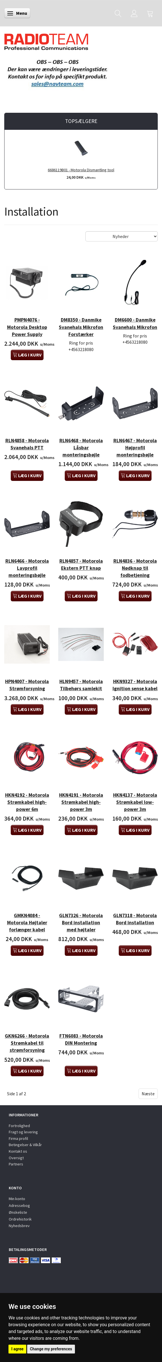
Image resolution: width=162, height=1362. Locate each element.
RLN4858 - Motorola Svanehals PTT (27, 444)
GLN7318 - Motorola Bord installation (135, 919)
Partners (16, 1164)
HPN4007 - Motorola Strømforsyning (27, 685)
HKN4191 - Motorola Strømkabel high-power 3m (81, 802)
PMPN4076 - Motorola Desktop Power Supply (27, 327)
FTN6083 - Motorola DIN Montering (81, 1039)
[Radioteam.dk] (46, 40)
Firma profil (18, 1138)
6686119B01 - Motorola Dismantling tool (81, 169)
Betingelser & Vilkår (25, 1144)
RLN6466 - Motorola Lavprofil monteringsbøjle (27, 568)
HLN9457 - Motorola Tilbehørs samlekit (81, 685)
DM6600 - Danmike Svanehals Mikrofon (135, 323)
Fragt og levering (23, 1131)
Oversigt (16, 1157)
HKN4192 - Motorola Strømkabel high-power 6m (27, 802)
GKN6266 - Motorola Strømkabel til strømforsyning (27, 1043)
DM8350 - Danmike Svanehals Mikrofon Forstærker (81, 327)
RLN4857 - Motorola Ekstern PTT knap (81, 564)
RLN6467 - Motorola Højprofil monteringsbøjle (135, 447)
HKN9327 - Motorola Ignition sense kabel (135, 685)
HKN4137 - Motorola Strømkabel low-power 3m (135, 802)
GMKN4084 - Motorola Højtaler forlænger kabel (27, 922)
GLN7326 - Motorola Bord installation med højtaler (81, 922)
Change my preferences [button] (51, 1349)
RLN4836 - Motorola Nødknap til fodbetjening (135, 568)
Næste (148, 1093)
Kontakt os (18, 1151)
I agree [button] (17, 1349)
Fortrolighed (19, 1125)
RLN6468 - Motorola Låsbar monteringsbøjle (81, 447)
